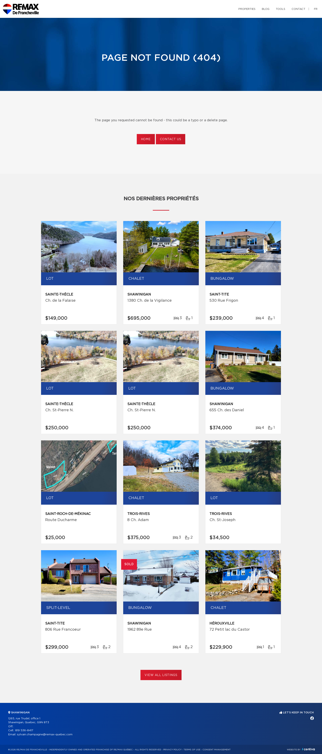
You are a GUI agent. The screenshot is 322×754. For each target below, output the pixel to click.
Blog (265, 9)
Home (146, 139)
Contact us (170, 139)
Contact (298, 9)
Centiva (308, 749)
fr (315, 9)
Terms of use (192, 750)
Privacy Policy (172, 750)
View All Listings (161, 675)
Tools (280, 9)
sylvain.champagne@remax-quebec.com (44, 734)
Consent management (216, 750)
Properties (246, 9)
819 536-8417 (24, 730)
